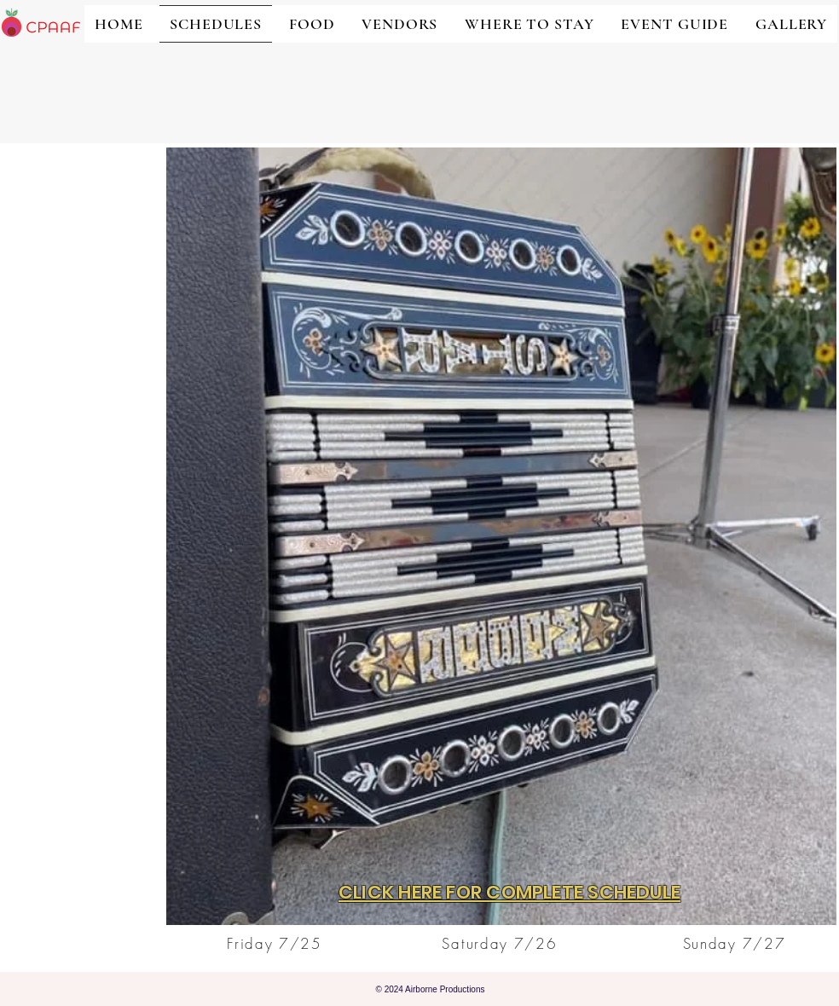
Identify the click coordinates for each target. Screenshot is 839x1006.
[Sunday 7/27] (735, 943)
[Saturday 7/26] (501, 943)
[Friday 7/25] (276, 943)
